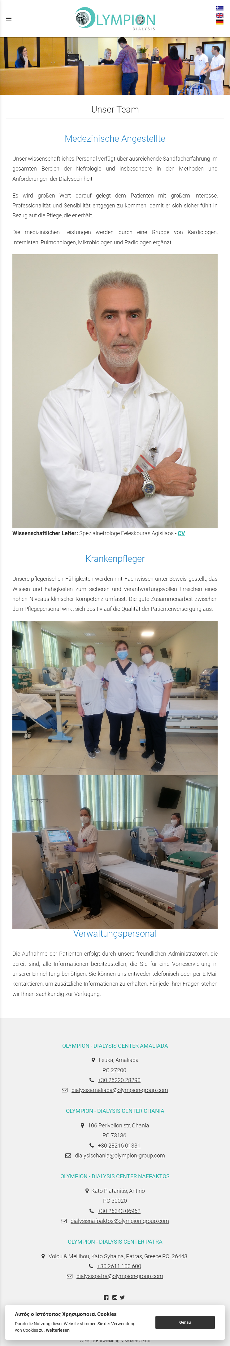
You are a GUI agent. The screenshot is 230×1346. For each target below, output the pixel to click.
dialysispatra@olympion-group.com (119, 1276)
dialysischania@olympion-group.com (120, 1155)
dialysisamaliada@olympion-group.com (120, 1090)
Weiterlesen (58, 1330)
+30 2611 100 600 (119, 1266)
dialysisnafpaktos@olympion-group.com (120, 1221)
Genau (185, 1322)
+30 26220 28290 (119, 1080)
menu (8, 18)
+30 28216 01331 (119, 1145)
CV (181, 533)
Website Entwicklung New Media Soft (115, 1340)
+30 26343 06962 (119, 1211)
